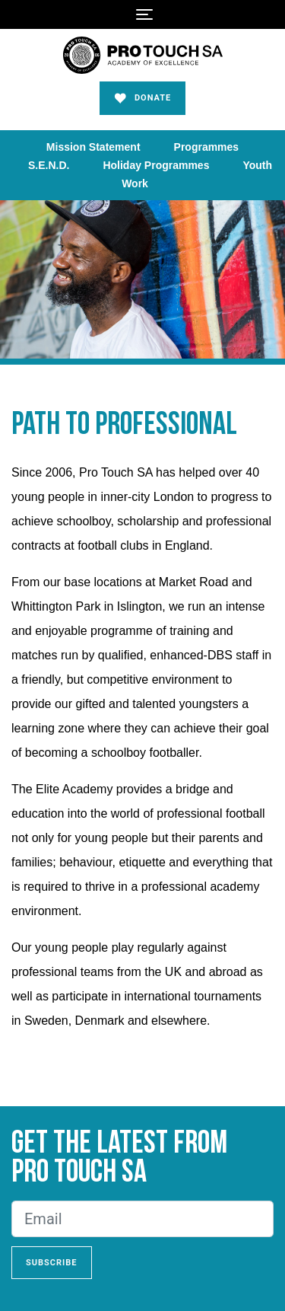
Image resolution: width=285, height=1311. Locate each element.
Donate (143, 98)
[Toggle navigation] (144, 14)
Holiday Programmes (156, 165)
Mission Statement (93, 147)
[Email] (142, 1219)
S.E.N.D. (48, 165)
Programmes (206, 147)
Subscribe (52, 1263)
